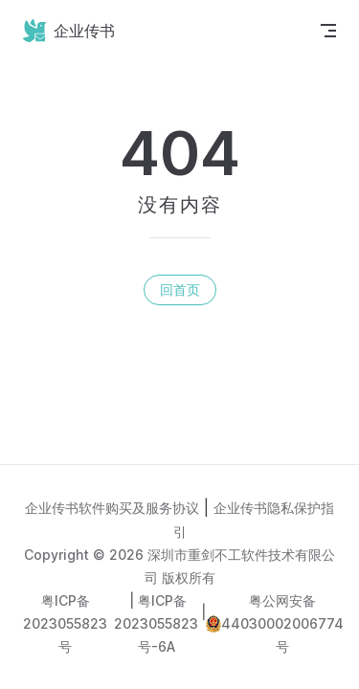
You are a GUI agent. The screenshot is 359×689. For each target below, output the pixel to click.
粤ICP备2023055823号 (65, 623)
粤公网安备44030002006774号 (282, 623)
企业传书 (69, 30)
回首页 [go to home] (180, 289)
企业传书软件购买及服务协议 (112, 508)
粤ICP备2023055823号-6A (156, 623)
